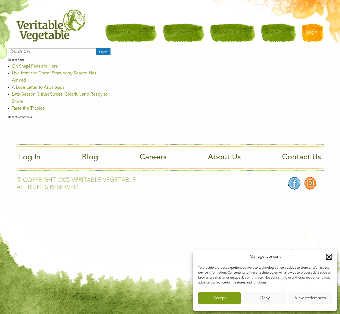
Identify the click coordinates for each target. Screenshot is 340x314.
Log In (30, 157)
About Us (224, 157)
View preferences (310, 298)
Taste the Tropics (28, 108)
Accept (219, 298)
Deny (265, 298)
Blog (90, 157)
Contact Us (301, 157)
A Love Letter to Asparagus (38, 87)
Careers (153, 157)
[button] (329, 257)
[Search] (52, 51)
